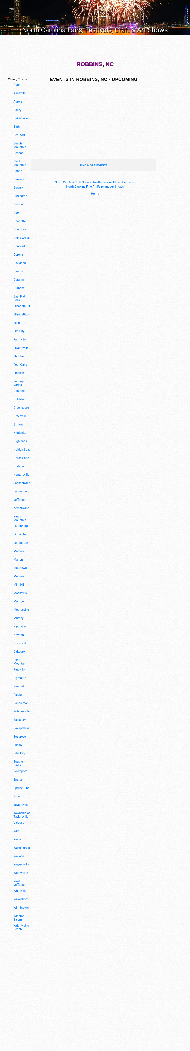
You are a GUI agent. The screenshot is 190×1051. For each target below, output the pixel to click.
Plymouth (19, 678)
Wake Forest (21, 848)
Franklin (18, 373)
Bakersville (20, 118)
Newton (18, 635)
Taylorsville (20, 805)
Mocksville (20, 593)
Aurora (17, 101)
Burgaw (18, 187)
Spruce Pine (21, 788)
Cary (16, 213)
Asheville (19, 93)
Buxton (18, 204)
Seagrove (19, 736)
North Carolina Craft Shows (73, 182)
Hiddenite (19, 432)
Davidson (19, 263)
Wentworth (20, 873)
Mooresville (21, 609)
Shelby (17, 745)
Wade (17, 839)
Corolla (18, 254)
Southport (20, 771)
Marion (18, 559)
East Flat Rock (19, 298)
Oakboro (19, 651)
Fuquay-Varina (18, 383)
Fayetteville (20, 348)
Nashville (19, 626)
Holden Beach (22, 449)
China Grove (21, 238)
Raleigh (18, 694)
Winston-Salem (19, 917)
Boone (17, 171)
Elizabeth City (22, 306)
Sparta (17, 779)
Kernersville (21, 508)
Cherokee (19, 229)
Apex (16, 85)
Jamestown (21, 491)
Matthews (20, 568)
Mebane (18, 576)
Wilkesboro (20, 899)
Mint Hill (19, 584)
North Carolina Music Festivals (113, 182)
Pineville (19, 669)
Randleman (20, 703)
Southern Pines (19, 763)
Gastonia (19, 391)
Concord (19, 246)
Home (95, 193)
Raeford (18, 686)
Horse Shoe (21, 458)
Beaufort (19, 135)
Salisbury (19, 720)
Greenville (20, 416)
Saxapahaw (21, 728)
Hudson (18, 466)
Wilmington (21, 907)
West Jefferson (19, 883)
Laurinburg (20, 526)
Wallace (18, 856)
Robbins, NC (95, 64)
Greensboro (21, 407)
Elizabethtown (22, 314)
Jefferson (19, 500)
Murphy (18, 618)
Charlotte (19, 221)
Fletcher (18, 356)
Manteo (18, 551)
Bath (16, 126)
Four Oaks (20, 364)
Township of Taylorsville (21, 814)
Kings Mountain (19, 518)
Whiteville (19, 891)
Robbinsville (21, 711)
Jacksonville (21, 483)
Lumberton (20, 543)
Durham (18, 288)
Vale (16, 831)
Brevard (18, 179)
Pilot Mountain (19, 661)
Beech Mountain (19, 145)
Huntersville (21, 474)
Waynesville (21, 864)
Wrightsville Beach (21, 927)
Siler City (19, 753)
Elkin (16, 323)
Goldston (19, 399)
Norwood (19, 643)
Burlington (20, 196)
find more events (94, 165)
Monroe (18, 601)
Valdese (18, 822)
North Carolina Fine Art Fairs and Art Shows (95, 186)
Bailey (17, 110)
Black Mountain (19, 163)
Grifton (18, 424)
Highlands (20, 441)
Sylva (16, 796)
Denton (18, 271)
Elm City (18, 331)
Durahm (18, 279)
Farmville (19, 339)
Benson (18, 153)
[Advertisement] (18, 995)
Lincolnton (20, 534)
